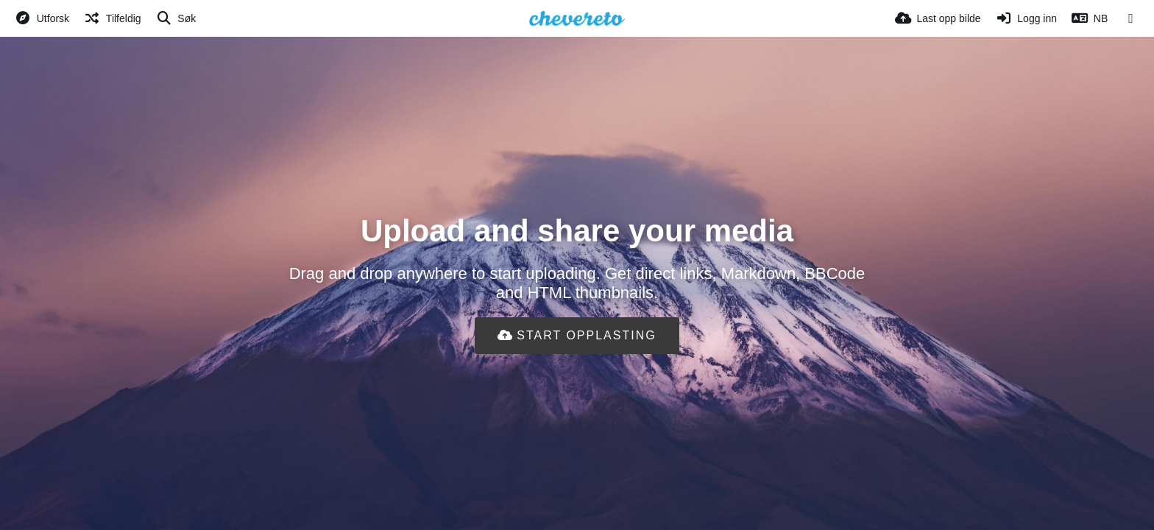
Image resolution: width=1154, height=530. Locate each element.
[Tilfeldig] (112, 18)
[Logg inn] (1026, 18)
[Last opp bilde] (938, 18)
